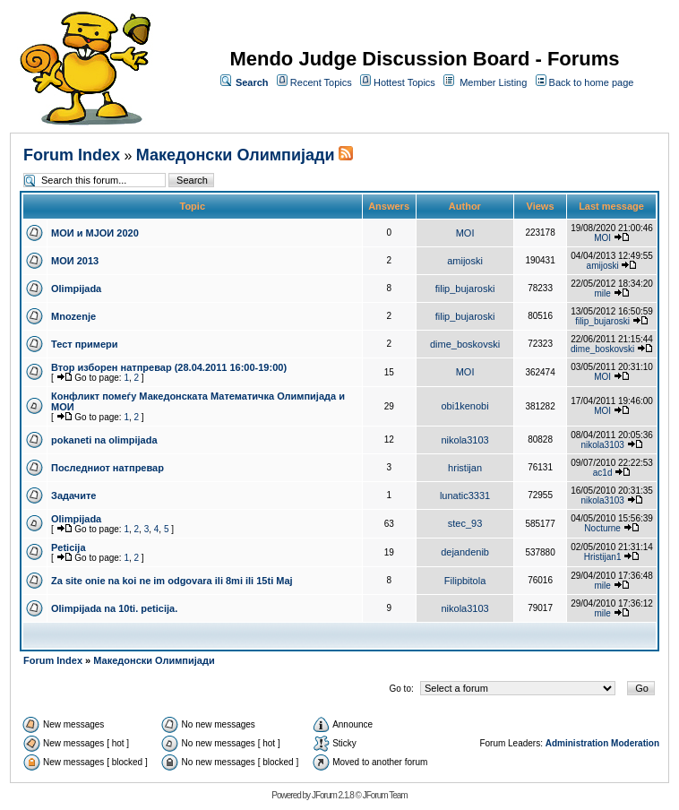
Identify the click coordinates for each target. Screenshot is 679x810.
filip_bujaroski (465, 288)
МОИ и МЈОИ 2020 (95, 233)
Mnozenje (73, 316)
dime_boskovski (465, 344)
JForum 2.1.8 (333, 795)
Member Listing (493, 82)
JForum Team (385, 795)
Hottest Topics (404, 82)
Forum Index (71, 155)
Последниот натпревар (107, 467)
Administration (577, 743)
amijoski (465, 260)
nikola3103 (464, 440)
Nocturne (602, 528)
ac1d (603, 473)
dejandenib (465, 552)
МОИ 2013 (75, 260)
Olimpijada (76, 288)
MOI (465, 233)
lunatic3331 (465, 495)
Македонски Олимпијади (235, 155)
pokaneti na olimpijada (104, 440)
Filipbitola (465, 580)
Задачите (74, 495)
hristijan (465, 467)
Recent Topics (321, 82)
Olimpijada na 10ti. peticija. (114, 608)
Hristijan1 (603, 557)
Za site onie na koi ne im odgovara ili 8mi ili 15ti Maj (172, 580)
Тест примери (84, 344)
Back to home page (591, 82)
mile (602, 293)
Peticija (68, 547)
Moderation (635, 743)
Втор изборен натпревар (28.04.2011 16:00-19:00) (169, 367)
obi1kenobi (464, 406)
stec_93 (465, 523)
